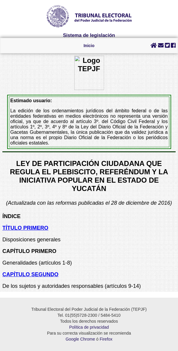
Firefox (106, 339)
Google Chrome (80, 339)
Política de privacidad (89, 327)
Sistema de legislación (89, 35)
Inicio (89, 45)
